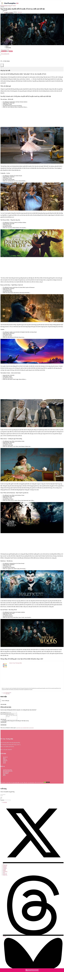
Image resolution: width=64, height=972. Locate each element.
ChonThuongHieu (4, 5)
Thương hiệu (8, 47)
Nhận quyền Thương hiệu (7, 771)
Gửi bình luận (3, 723)
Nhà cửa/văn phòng (9, 12)
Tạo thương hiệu (5, 49)
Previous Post (8, 692)
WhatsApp (5, 865)
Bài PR (4, 776)
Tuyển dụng (5, 761)
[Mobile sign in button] (0, 52)
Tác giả (4, 762)
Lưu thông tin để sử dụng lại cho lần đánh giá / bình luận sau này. (15, 721)
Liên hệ (4, 763)
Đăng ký (10, 51)
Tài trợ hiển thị (5, 774)
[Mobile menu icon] (32, 1)
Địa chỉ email (3, 714)
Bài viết (10, 5)
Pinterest (4, 868)
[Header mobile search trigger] (0, 55)
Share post (20, 12)
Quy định (21, 783)
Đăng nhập (3, 51)
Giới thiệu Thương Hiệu (7, 770)
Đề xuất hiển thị (6, 773)
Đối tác (4, 759)
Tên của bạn (3, 712)
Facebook (5, 803)
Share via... (5, 875)
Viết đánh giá (3, 720)
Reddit (4, 871)
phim (4, 692)
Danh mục (5, 10)
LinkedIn (5, 869)
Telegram (5, 866)
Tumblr (4, 870)
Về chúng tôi (5, 757)
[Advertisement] (32, 117)
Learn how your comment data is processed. (25, 728)
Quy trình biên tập (31, 783)
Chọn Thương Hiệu (15, 783)
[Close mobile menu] (0, 8)
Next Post (8, 693)
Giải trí (6, 46)
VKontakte (5, 872)
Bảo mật (25, 783)
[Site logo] (9, 4)
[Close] (1, 798)
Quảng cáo (5, 760)
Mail (4, 873)
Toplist (4, 775)
